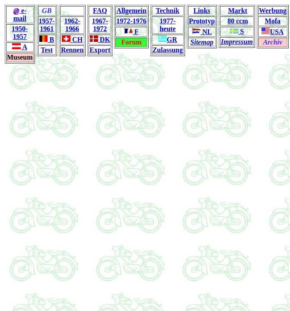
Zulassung (168, 50)
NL (206, 31)
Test (47, 50)
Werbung (273, 10)
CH (76, 39)
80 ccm (237, 21)
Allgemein (131, 10)
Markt (237, 10)
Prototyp (202, 21)
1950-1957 (20, 32)
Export (99, 50)
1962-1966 (72, 24)
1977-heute (167, 24)
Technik (168, 10)
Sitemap (201, 42)
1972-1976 (131, 21)
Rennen (72, 50)
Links (201, 10)
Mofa (272, 21)
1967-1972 (100, 24)
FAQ (100, 10)
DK (104, 39)
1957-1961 (47, 24)
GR (172, 39)
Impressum (237, 41)
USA (277, 31)
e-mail (20, 14)
